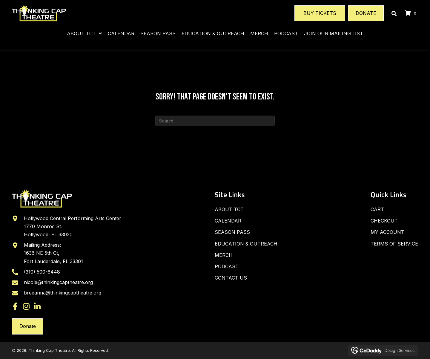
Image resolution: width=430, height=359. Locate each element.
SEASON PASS (232, 232)
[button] (15, 306)
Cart (377, 209)
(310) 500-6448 (42, 272)
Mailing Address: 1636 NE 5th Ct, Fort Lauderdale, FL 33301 (53, 253)
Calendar (228, 221)
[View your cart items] (411, 13)
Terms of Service (394, 244)
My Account (387, 232)
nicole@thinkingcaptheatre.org (58, 282)
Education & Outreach (246, 244)
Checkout (384, 221)
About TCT (229, 209)
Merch (224, 255)
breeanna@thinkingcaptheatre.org (62, 293)
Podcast (227, 266)
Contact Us (231, 278)
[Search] (215, 121)
